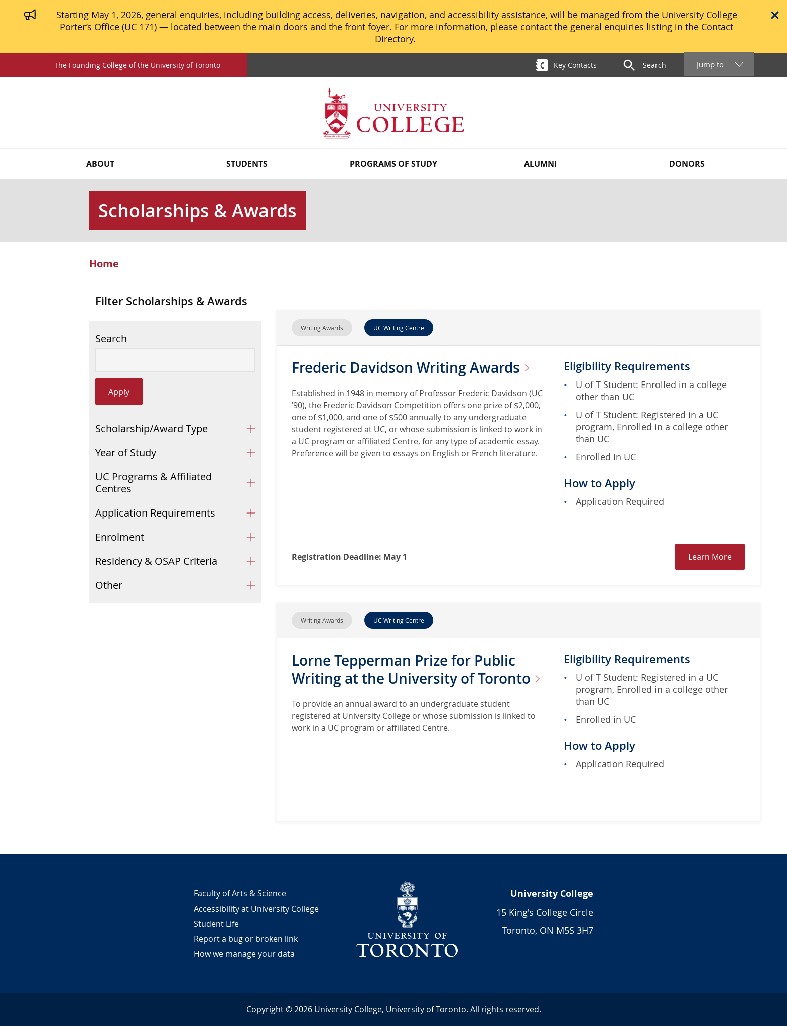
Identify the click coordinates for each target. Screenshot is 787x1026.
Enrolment (119, 537)
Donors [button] (687, 163)
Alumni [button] (540, 163)
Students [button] (247, 163)
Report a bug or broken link (246, 938)
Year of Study (125, 452)
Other (108, 585)
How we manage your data (244, 953)
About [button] (100, 163)
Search (111, 339)
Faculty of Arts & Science (240, 893)
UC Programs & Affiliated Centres (153, 482)
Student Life (216, 923)
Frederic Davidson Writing (415, 367)
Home (104, 264)
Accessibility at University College (256, 908)
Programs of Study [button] (393, 163)
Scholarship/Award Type (151, 428)
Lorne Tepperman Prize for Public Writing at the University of (420, 669)
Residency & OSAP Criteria (156, 561)
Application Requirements (155, 513)
